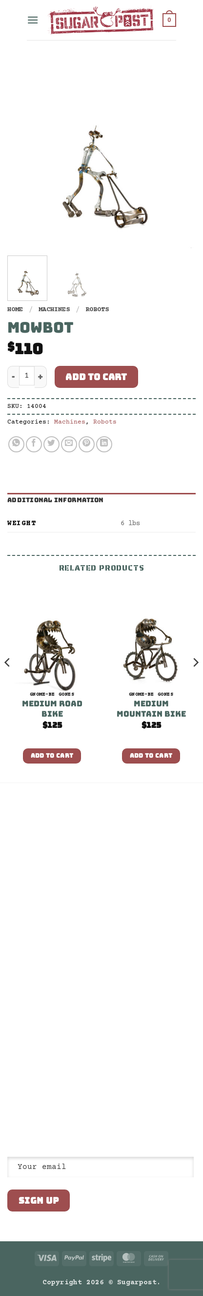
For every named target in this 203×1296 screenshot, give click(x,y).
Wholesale (24, 871)
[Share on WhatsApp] (16, 444)
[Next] (195, 682)
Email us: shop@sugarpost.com (62, 1043)
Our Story (24, 821)
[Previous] (8, 682)
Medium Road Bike (52, 709)
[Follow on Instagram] (25, 1086)
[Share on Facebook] (34, 444)
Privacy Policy (34, 838)
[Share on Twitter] (51, 444)
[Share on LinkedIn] (104, 444)
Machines (54, 310)
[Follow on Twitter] (37, 1086)
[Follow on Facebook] (13, 1086)
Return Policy (32, 855)
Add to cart (96, 376)
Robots (97, 310)
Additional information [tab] (55, 500)
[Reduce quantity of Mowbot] (13, 377)
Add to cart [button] (52, 756)
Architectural (32, 888)
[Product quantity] (27, 375)
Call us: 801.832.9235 (48, 1026)
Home (15, 310)
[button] (33, 19)
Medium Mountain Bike (151, 709)
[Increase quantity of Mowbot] (41, 377)
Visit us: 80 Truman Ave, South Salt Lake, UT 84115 (56, 1063)
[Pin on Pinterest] (87, 444)
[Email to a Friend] (69, 444)
